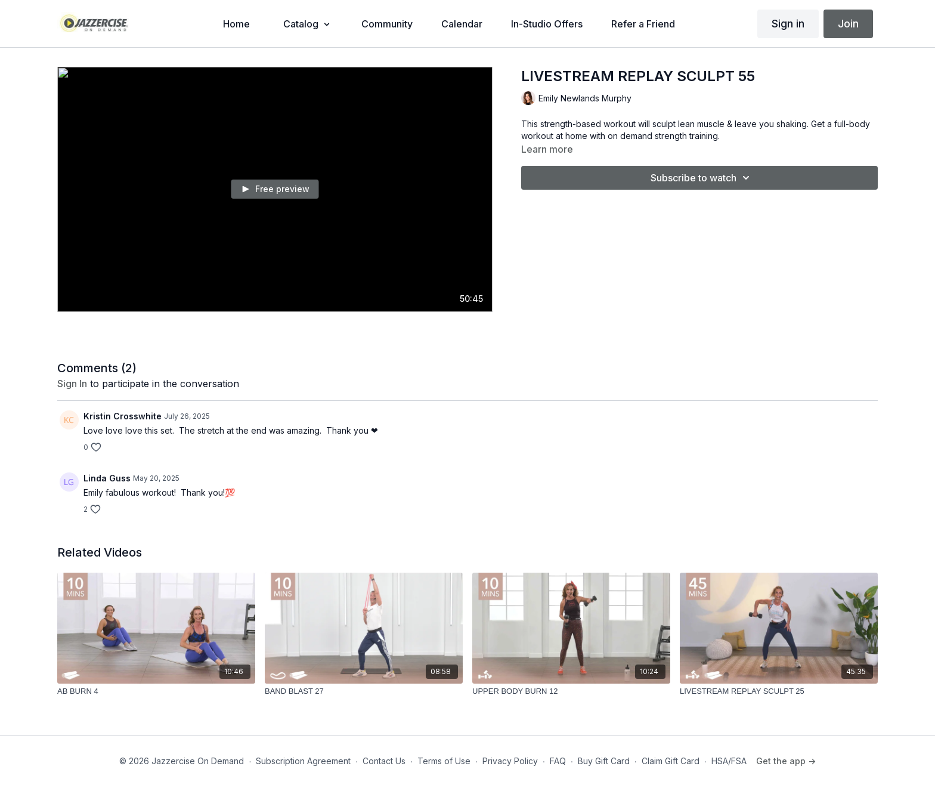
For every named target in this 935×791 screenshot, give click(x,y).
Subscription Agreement (303, 761)
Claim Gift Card (670, 761)
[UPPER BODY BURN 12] (571, 691)
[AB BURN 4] (156, 691)
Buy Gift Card (604, 761)
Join (848, 23)
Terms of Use (443, 761)
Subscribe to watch (702, 178)
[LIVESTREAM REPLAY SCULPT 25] (779, 691)
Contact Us (384, 761)
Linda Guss (107, 478)
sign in (72, 384)
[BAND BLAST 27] (364, 691)
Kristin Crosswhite (122, 416)
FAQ (558, 761)
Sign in (788, 23)
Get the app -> (786, 761)
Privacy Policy (510, 761)
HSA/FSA (729, 761)
